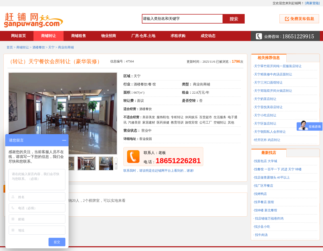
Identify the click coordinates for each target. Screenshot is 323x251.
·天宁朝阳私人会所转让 (269, 132)
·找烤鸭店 (260, 194)
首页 (10, 47)
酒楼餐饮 (38, 47)
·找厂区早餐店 (263, 186)
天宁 (51, 47)
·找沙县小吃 (261, 227)
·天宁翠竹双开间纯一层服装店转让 (277, 66)
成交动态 (208, 36)
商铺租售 (78, 36)
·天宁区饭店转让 (264, 123)
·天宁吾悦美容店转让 (268, 107)
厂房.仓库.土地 (143, 36)
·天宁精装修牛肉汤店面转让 (272, 74)
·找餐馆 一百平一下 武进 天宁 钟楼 (277, 169)
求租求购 (178, 36)
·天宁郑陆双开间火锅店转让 (272, 91)
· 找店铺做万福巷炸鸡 (268, 218)
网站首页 (18, 36)
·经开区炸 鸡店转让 (266, 140)
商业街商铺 (66, 47)
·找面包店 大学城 (265, 161)
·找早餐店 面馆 (263, 202)
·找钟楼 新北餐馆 (265, 210)
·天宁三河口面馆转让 (268, 82)
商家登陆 (312, 3)
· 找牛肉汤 (260, 235)
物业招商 (108, 36)
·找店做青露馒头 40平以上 (271, 177)
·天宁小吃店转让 (264, 115)
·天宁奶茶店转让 (264, 99)
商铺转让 (48, 36)
